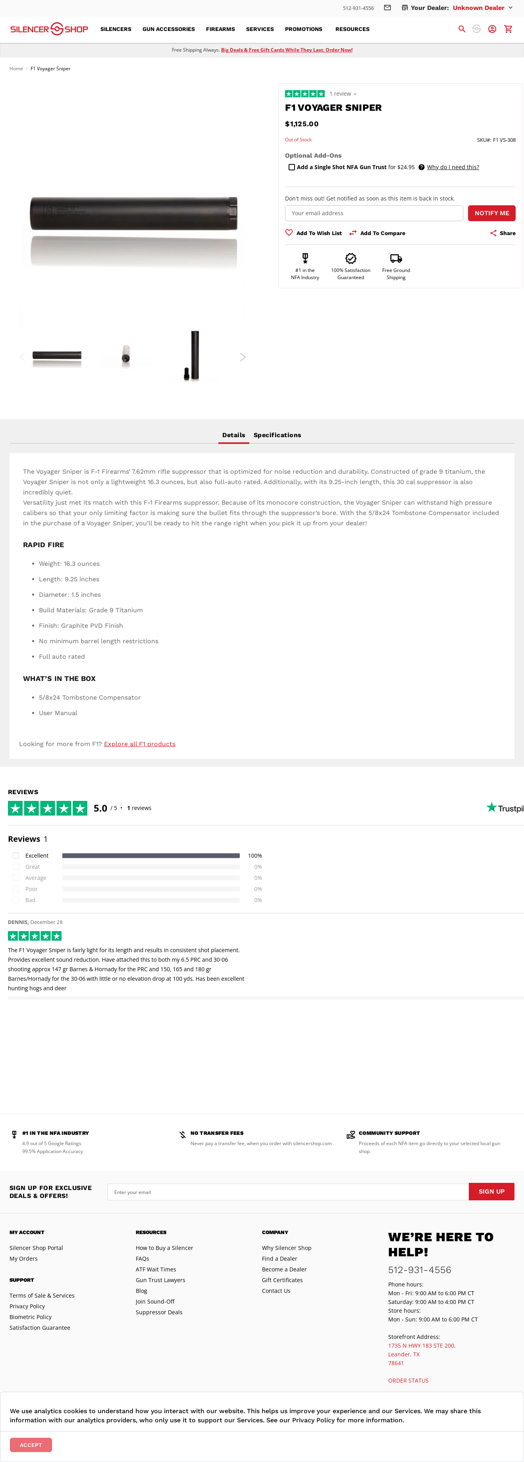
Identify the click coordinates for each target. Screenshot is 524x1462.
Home (16, 68)
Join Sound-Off (155, 1301)
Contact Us (276, 1290)
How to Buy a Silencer (164, 1248)
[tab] (233, 435)
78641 (396, 1363)
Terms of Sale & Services (42, 1295)
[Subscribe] (491, 1191)
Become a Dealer (284, 1269)
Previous (22, 357)
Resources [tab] (151, 1232)
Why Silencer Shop (287, 1248)
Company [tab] (275, 1232)
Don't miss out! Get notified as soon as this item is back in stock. (370, 198)
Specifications (278, 435)
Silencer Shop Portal (36, 1248)
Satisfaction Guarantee (40, 1327)
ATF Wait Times (156, 1269)
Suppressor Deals (159, 1312)
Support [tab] (22, 1280)
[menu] (239, 29)
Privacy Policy (27, 1306)
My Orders (24, 1258)
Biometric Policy (31, 1317)
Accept (31, 1445)
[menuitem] (118, 29)
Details (233, 435)
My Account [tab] (27, 1232)
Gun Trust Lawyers (160, 1280)
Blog (141, 1290)
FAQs (142, 1258)
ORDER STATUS (408, 1380)
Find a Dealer (279, 1258)
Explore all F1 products (139, 744)
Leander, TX (404, 1354)
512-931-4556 (358, 8)
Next (243, 357)
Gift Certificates (282, 1280)
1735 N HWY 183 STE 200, (422, 1345)
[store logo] (49, 29)
